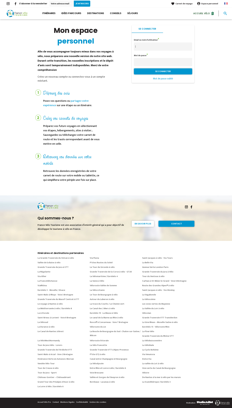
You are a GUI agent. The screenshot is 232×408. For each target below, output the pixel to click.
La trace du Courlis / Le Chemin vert (107, 304)
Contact (176, 223)
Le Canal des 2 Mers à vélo (102, 308)
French (226, 3)
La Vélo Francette (98, 345)
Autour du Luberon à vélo (102, 299)
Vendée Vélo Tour (46, 363)
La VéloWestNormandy (49, 340)
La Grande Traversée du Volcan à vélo (56, 258)
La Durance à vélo (46, 327)
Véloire (145, 373)
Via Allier (42, 276)
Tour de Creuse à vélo (48, 368)
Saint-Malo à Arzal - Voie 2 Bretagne (55, 354)
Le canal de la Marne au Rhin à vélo (106, 317)
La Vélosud (43, 322)
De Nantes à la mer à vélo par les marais (161, 377)
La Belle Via (147, 262)
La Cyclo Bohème (150, 350)
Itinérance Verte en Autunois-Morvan (56, 359)
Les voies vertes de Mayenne (156, 304)
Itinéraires (48, 13)
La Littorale (43, 313)
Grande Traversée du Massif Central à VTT (58, 299)
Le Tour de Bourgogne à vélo (104, 295)
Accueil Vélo (201, 13)
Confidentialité (82, 402)
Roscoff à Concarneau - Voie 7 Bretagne (109, 322)
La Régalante (44, 272)
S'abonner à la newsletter (33, 3)
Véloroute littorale (99, 340)
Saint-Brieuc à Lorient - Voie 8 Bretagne (57, 317)
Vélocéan (146, 313)
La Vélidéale (148, 345)
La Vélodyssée (97, 363)
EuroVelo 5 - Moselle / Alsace (51, 290)
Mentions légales (67, 402)
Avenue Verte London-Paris (155, 267)
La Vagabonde (149, 295)
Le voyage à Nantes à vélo (50, 304)
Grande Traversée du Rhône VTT (158, 336)
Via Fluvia (94, 258)
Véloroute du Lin (98, 327)
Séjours (132, 13)
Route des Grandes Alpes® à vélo (158, 285)
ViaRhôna (42, 285)
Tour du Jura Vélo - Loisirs (50, 345)
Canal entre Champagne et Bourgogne (108, 359)
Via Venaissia (148, 354)
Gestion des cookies (98, 402)
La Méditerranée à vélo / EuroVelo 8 (55, 308)
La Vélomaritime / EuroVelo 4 (104, 276)
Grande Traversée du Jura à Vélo (157, 272)
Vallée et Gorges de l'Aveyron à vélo (107, 377)
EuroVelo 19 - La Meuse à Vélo (104, 313)
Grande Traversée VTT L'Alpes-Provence (109, 350)
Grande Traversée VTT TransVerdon (159, 317)
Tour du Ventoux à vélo (153, 276)
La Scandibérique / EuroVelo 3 (156, 382)
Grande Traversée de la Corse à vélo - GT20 (111, 272)
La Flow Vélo (148, 331)
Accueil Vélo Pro (44, 402)
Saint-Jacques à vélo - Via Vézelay (158, 290)
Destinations (95, 13)
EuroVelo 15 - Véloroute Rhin (155, 327)
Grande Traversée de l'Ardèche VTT (55, 350)
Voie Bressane (96, 373)
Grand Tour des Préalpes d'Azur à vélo (56, 382)
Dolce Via (146, 359)
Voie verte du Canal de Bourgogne (158, 368)
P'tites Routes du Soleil (101, 262)
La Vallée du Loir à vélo (153, 308)
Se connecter (147, 28)
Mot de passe (140, 55)
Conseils (115, 13)
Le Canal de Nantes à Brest (51, 331)
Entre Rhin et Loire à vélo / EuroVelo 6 (108, 368)
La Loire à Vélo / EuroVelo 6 (50, 386)
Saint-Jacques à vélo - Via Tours (157, 258)
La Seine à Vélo (97, 281)
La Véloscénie (148, 299)
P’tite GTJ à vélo (97, 354)
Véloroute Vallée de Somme (103, 285)
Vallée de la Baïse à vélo (49, 262)
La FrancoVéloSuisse (47, 281)
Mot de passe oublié (163, 79)
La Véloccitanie (97, 290)
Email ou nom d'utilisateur (146, 40)
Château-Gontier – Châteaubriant (54, 377)
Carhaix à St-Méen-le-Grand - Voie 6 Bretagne (164, 281)
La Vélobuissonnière (152, 340)
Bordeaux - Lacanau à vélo (102, 382)
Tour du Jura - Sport (47, 373)
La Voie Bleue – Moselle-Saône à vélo (160, 322)
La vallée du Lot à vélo (153, 363)
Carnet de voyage (183, 3)
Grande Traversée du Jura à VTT (53, 267)
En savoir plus (143, 223)
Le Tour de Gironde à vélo (102, 267)
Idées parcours (71, 13)
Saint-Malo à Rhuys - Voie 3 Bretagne (55, 295)
